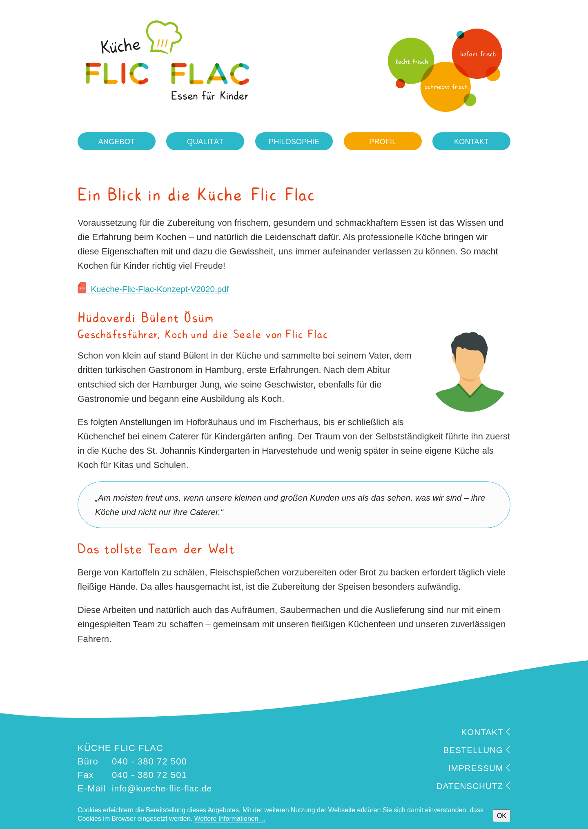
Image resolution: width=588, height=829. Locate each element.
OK (501, 815)
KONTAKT (484, 733)
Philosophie (294, 142)
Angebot (116, 142)
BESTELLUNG (474, 751)
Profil (382, 142)
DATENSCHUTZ (470, 787)
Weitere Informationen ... (229, 818)
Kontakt (471, 142)
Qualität (205, 142)
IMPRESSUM (477, 769)
